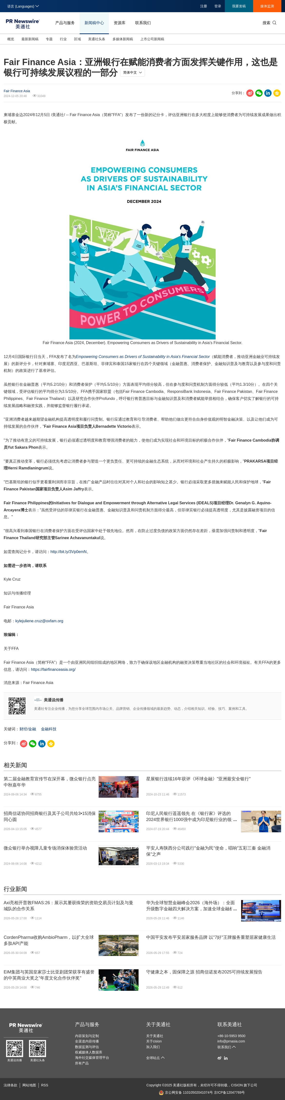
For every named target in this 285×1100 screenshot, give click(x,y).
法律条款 (10, 1085)
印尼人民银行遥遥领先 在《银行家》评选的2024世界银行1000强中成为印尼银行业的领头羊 (191, 817)
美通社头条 (96, 39)
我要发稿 (239, 6)
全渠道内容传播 (87, 1041)
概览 (10, 39)
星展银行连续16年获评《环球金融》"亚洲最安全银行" (198, 778)
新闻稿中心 (94, 23)
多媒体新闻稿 (123, 39)
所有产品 (82, 1063)
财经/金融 (27, 729)
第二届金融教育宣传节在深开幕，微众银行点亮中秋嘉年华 (50, 781)
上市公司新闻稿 (152, 39)
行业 (63, 39)
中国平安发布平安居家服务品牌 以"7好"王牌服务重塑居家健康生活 (211, 937)
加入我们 (153, 1047)
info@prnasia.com (231, 1041)
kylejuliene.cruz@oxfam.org (39, 621)
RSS (44, 1085)
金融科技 (49, 729)
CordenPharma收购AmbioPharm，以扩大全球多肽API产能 (49, 940)
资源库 (119, 23)
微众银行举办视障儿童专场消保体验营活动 (45, 848)
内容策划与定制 (87, 1036)
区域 (77, 39)
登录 (217, 6)
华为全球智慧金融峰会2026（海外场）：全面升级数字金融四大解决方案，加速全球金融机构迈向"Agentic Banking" (192, 906)
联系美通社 (230, 1024)
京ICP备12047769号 (229, 1092)
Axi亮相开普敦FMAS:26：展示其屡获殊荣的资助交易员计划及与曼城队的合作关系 (68, 905)
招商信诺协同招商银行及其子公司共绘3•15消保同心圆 (50, 816)
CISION (237, 1085)
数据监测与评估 (87, 1047)
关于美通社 (158, 1024)
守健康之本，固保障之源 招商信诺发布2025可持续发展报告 (204, 972)
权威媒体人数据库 (88, 1052)
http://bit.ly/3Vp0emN (68, 552)
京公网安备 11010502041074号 (186, 1092)
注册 (203, 6)
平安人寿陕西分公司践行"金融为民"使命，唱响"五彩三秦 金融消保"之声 (208, 851)
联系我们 (143, 23)
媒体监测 (267, 6)
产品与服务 (65, 23)
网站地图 (29, 1085)
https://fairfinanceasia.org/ (53, 669)
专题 (49, 39)
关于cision (154, 1041)
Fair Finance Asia (17, 91)
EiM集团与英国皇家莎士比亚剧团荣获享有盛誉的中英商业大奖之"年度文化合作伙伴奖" (49, 975)
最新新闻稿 (29, 39)
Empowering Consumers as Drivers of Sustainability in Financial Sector (143, 357)
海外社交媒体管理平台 (92, 1058)
